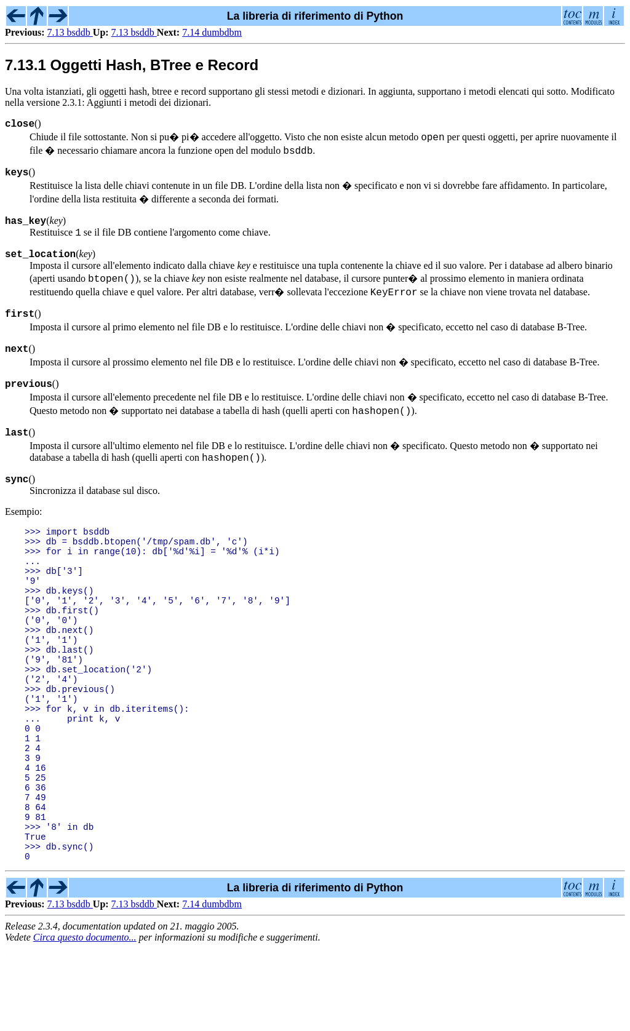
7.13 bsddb (70, 32)
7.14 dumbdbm (212, 32)
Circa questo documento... (85, 1020)
